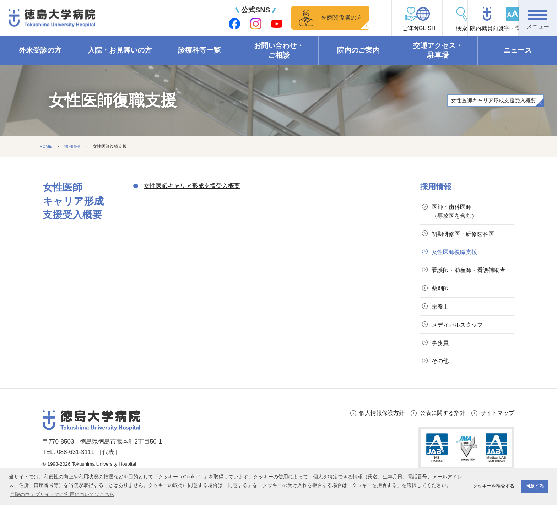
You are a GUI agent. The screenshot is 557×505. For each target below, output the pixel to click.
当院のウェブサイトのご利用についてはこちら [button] (62, 494)
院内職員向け (460, 29)
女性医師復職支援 (456, 254)
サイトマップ (496, 430)
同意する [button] (534, 486)
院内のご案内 (358, 50)
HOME (45, 146)
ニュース (517, 50)
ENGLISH (381, 29)
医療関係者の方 (288, 17)
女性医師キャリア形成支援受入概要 (490, 100)
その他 (441, 378)
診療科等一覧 (199, 50)
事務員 (441, 358)
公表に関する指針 (439, 430)
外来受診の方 (40, 50)
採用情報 (73, 146)
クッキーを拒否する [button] (493, 486)
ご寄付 (342, 29)
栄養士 (441, 320)
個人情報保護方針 (375, 430)
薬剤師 (441, 301)
